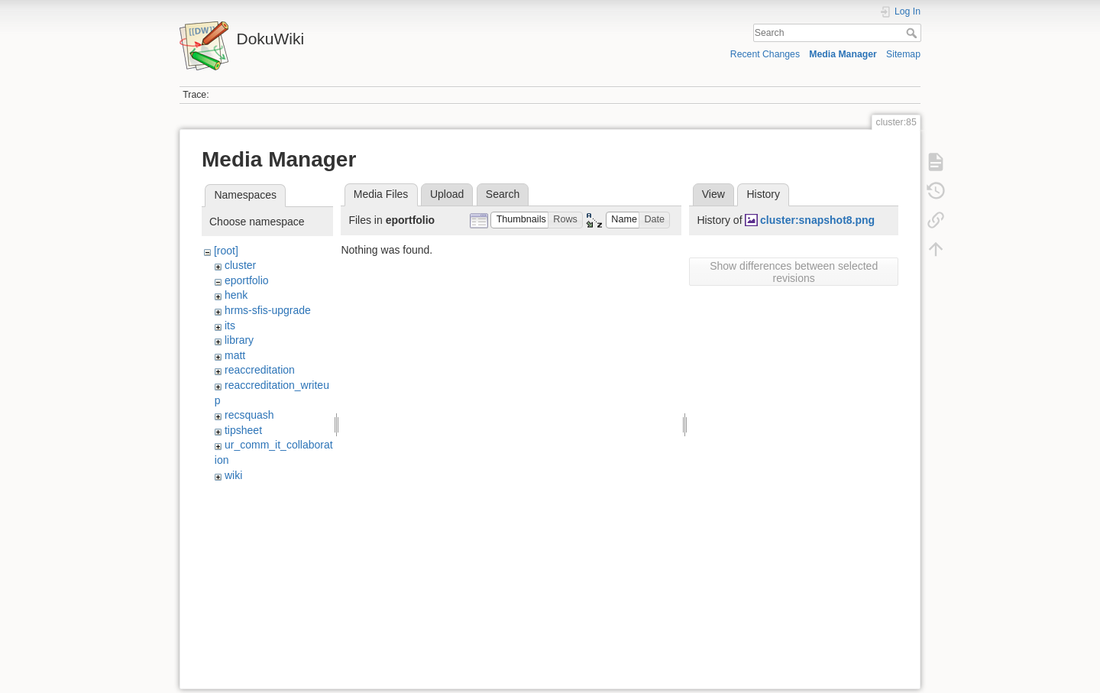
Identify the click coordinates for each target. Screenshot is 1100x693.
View (713, 194)
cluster (240, 265)
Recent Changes (765, 54)
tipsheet (243, 430)
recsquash (249, 415)
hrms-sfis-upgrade (268, 310)
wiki (233, 475)
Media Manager (843, 54)
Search (913, 33)
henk (236, 295)
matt (235, 355)
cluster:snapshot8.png (817, 220)
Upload (447, 194)
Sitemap (903, 54)
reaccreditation (260, 370)
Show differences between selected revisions (794, 272)
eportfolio (247, 280)
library (239, 340)
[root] (226, 250)
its (230, 325)
